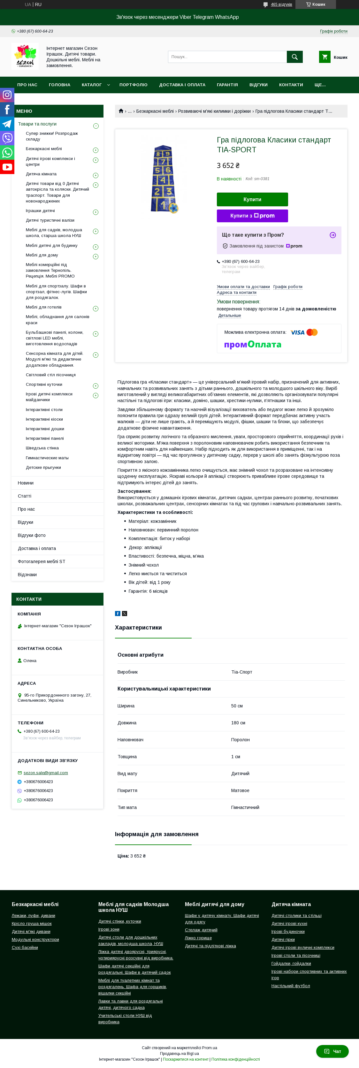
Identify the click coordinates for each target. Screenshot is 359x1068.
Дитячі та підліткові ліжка (210, 945)
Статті (24, 496)
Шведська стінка (42, 448)
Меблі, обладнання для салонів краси (57, 319)
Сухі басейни (25, 947)
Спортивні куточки (44, 384)
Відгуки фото (32, 535)
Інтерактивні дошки (45, 428)
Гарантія (227, 84)
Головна (59, 84)
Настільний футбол (290, 985)
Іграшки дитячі (40, 210)
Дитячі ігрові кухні (289, 923)
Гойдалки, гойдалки (291, 963)
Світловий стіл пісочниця (51, 374)
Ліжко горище (198, 937)
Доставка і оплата (182, 84)
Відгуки (258, 84)
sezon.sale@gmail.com (46, 772)
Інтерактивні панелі (45, 438)
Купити (253, 199)
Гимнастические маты (47, 457)
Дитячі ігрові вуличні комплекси (302, 947)
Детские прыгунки (43, 467)
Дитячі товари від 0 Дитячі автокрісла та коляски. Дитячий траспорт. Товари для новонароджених (57, 192)
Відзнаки (27, 574)
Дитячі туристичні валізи (50, 220)
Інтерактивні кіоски (44, 419)
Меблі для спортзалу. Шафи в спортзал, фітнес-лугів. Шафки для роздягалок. (56, 292)
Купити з (252, 216)
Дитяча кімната (41, 174)
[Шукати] (295, 57)
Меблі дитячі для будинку (52, 245)
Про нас (27, 84)
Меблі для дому (42, 255)
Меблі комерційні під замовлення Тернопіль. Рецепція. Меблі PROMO (50, 270)
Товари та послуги (37, 123)
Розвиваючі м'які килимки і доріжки (214, 111)
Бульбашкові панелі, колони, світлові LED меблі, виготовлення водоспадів (54, 338)
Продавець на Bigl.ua (179, 1053)
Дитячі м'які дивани (31, 931)
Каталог (92, 84)
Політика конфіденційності (235, 1059)
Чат (332, 1051)
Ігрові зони (108, 929)
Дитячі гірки (283, 939)
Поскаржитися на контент (186, 1059)
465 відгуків (281, 4)
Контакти (291, 84)
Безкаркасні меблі (155, 111)
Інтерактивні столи (44, 409)
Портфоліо (133, 84)
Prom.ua (209, 1048)
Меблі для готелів (44, 307)
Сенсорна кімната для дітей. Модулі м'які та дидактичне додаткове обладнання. (54, 359)
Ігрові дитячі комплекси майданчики (49, 397)
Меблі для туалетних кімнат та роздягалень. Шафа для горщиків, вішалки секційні (132, 987)
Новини (26, 482)
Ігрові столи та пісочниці (295, 955)
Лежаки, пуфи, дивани (33, 915)
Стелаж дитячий (201, 929)
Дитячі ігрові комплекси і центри (50, 161)
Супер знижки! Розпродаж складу (52, 136)
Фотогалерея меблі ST (41, 561)
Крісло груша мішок (32, 923)
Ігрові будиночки (288, 931)
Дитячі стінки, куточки (119, 921)
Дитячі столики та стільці (296, 915)
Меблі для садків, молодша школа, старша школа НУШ (54, 232)
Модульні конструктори (35, 939)
